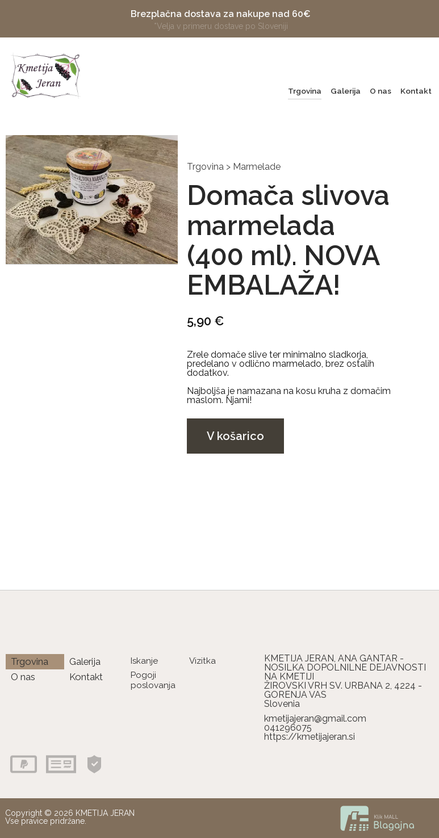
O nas (380, 90)
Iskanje (144, 661)
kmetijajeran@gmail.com (315, 718)
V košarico (235, 436)
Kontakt (416, 90)
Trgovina (304, 90)
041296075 (288, 727)
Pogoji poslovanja (153, 680)
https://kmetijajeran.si (309, 736)
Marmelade (257, 166)
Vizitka (202, 661)
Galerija (346, 90)
